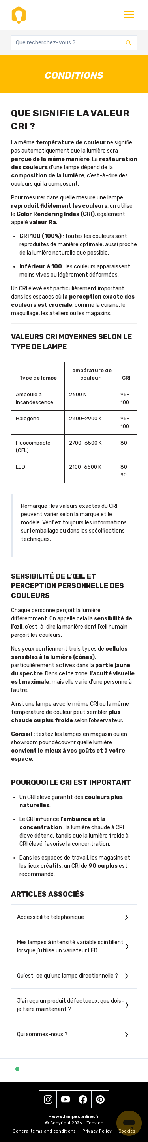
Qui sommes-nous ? (42, 1034)
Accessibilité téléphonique (50, 917)
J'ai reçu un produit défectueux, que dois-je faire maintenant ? (70, 1005)
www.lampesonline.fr (75, 1116)
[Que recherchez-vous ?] (74, 42)
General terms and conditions (46, 1131)
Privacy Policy (99, 1131)
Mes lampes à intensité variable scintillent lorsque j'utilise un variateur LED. (70, 946)
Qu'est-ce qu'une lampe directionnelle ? (67, 975)
